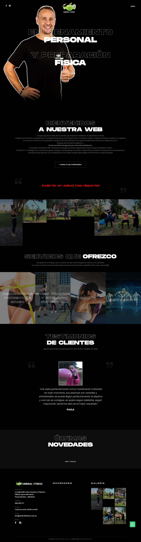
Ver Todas (70, 461)
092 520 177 (19, 503)
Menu (133, 6)
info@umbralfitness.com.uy (26, 516)
